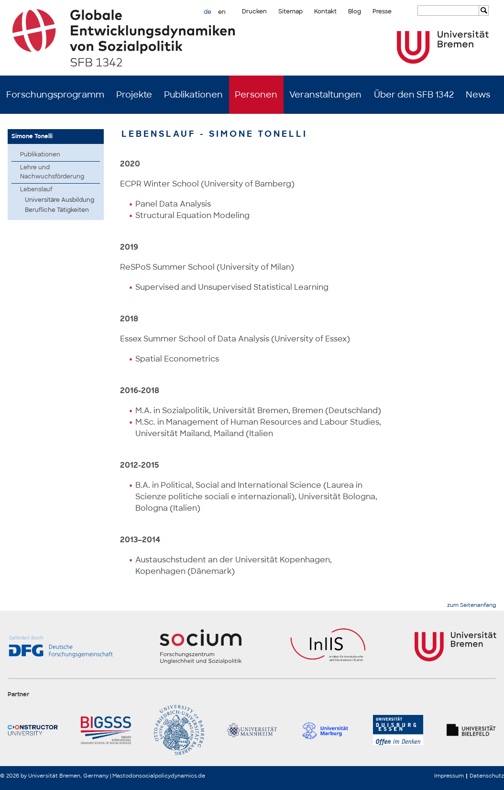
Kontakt (325, 11)
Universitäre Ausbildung (59, 200)
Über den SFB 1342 (414, 94)
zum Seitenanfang (471, 605)
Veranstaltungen (325, 94)
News (478, 94)
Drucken (254, 11)
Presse (382, 11)
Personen (256, 94)
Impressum (449, 775)
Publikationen (193, 94)
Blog (354, 11)
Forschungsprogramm (55, 94)
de (207, 12)
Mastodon (125, 775)
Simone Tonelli (32, 136)
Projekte (134, 94)
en (222, 12)
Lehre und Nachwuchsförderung (52, 172)
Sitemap (290, 11)
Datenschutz (487, 775)
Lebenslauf (36, 189)
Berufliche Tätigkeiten (57, 210)
